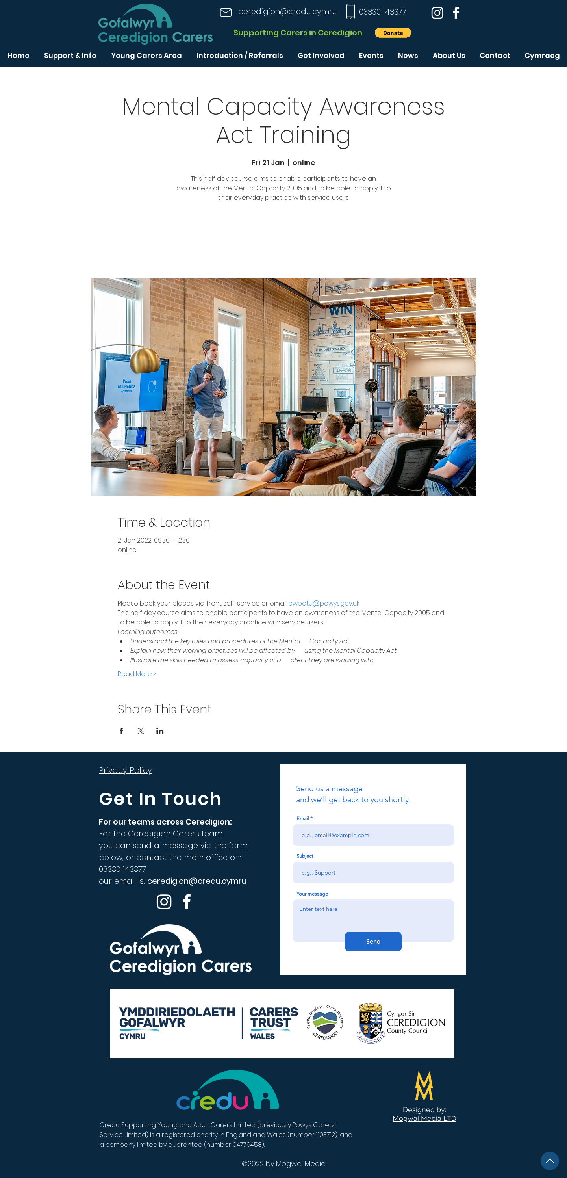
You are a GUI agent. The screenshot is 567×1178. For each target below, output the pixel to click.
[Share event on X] (141, 731)
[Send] (373, 941)
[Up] (550, 1161)
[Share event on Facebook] (121, 731)
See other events (283, 241)
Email (302, 818)
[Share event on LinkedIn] (160, 731)
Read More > (137, 674)
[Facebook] (456, 12)
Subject (304, 855)
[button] (393, 33)
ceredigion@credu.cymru (288, 11)
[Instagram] (437, 12)
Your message (312, 893)
